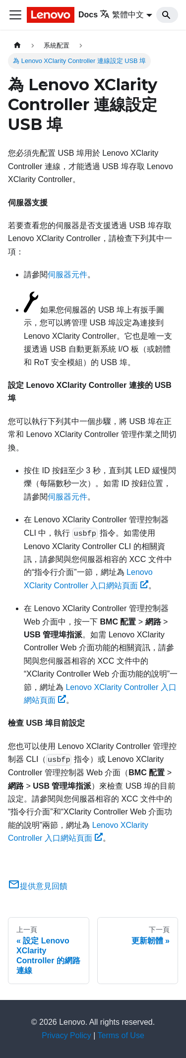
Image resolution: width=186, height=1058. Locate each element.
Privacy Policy (66, 1035)
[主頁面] (17, 45)
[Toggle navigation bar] (15, 14)
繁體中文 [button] (122, 14)
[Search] (167, 15)
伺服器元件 (67, 274)
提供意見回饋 (37, 886)
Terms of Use (121, 1035)
